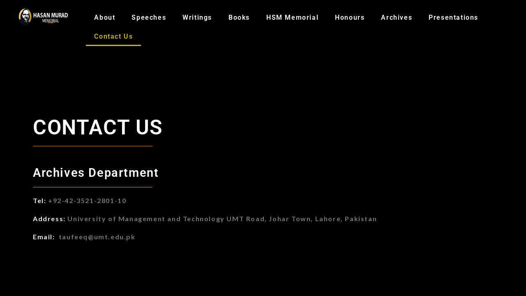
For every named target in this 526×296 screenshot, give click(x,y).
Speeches (149, 17)
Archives (396, 17)
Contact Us (113, 36)
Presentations (453, 17)
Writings (197, 17)
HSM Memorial (292, 17)
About (104, 17)
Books (239, 17)
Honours (350, 17)
